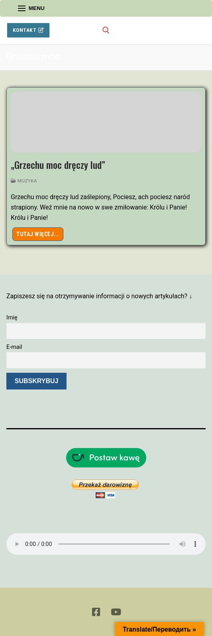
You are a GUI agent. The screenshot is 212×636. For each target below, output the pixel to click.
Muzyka (24, 181)
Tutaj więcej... (37, 234)
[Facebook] (96, 612)
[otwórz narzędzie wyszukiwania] (106, 30)
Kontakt (28, 30)
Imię (12, 317)
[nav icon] (31, 8)
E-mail (14, 347)
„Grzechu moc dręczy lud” (58, 164)
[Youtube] (116, 612)
